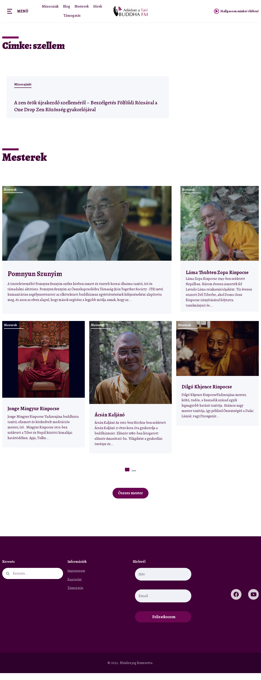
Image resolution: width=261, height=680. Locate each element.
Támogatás (72, 15)
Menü (22, 11)
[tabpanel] (43, 391)
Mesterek (82, 6)
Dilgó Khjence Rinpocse (207, 393)
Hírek (97, 6)
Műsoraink (50, 6)
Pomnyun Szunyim (35, 280)
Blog (66, 6)
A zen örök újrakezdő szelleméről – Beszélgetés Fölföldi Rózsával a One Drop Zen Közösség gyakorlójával (81, 109)
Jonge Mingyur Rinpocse (33, 415)
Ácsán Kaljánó (110, 421)
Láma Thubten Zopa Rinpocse (217, 279)
